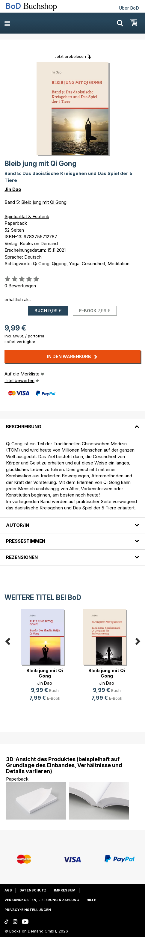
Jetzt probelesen (70, 56)
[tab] (72, 422)
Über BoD (129, 8)
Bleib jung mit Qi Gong (44, 202)
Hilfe (91, 900)
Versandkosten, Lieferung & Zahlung (41, 900)
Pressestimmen (25, 541)
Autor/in (17, 525)
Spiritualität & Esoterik (26, 216)
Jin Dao (12, 189)
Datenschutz (32, 890)
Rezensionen (22, 557)
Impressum (64, 890)
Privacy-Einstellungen (27, 910)
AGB (8, 890)
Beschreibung (23, 426)
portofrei (36, 336)
